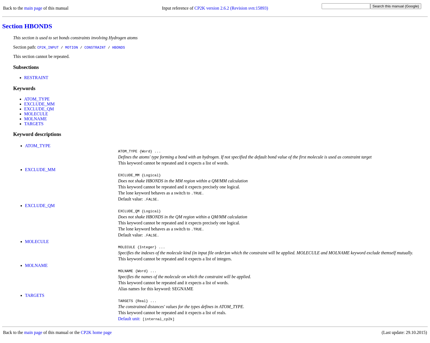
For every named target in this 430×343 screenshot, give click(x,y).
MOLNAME (35, 118)
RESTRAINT (36, 77)
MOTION (71, 47)
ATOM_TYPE (37, 99)
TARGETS (34, 123)
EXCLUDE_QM (39, 109)
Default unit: (129, 323)
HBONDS (118, 47)
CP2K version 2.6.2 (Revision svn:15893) (231, 8)
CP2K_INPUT (48, 47)
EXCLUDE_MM (39, 104)
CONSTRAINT (95, 47)
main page (33, 8)
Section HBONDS (27, 26)
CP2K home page (96, 337)
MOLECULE (36, 113)
